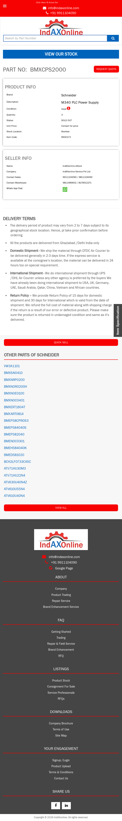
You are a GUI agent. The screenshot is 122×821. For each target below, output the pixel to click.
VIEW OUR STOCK (61, 54)
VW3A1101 (12, 366)
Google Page (61, 568)
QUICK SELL (61, 342)
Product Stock (61, 680)
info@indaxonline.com (63, 8)
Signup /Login (61, 760)
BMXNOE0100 (14, 393)
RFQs (61, 698)
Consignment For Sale (61, 686)
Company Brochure (61, 723)
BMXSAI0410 (13, 373)
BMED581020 (14, 455)
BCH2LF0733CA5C (17, 462)
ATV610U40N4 (14, 496)
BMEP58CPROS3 (16, 421)
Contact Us (61, 778)
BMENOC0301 (14, 441)
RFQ (61, 656)
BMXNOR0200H (15, 387)
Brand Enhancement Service (61, 607)
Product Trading (61, 595)
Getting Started (61, 632)
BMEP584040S (15, 428)
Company (61, 588)
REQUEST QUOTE (106, 69)
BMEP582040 (14, 434)
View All (61, 507)
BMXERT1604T (14, 407)
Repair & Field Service (61, 643)
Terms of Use (61, 729)
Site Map (61, 735)
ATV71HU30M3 (15, 469)
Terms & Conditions (61, 772)
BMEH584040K (15, 448)
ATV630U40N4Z (15, 482)
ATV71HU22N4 (14, 476)
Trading (61, 638)
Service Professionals (61, 692)
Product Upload (61, 766)
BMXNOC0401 (14, 400)
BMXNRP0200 (14, 380)
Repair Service (61, 601)
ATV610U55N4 (14, 489)
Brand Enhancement (61, 649)
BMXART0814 (14, 414)
